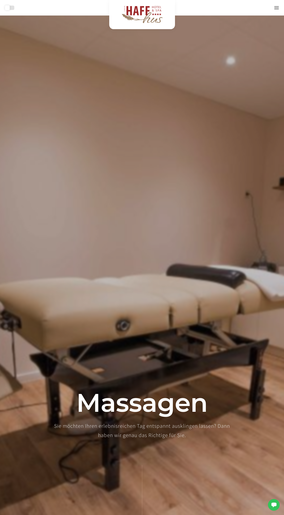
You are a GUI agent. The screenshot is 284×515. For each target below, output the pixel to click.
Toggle (9, 8)
